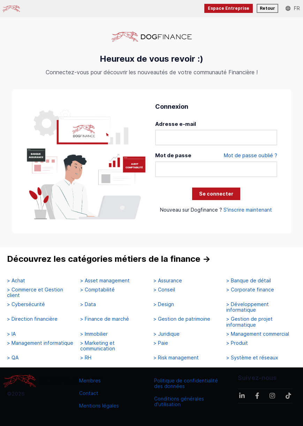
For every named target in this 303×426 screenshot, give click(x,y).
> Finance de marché (104, 319)
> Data (88, 304)
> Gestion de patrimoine (181, 319)
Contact (88, 393)
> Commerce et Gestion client (35, 292)
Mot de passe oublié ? (250, 155)
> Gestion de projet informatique (249, 321)
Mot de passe (173, 155)
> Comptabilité (97, 289)
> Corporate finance (250, 289)
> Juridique (166, 334)
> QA (12, 357)
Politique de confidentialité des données (186, 383)
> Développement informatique (247, 307)
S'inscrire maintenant (248, 210)
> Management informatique (40, 343)
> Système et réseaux (252, 357)
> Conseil (164, 289)
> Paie (160, 343)
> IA (11, 334)
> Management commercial (257, 334)
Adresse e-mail (175, 124)
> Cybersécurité (26, 304)
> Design (163, 304)
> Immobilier (94, 334)
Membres (90, 380)
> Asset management (105, 280)
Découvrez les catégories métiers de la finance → (109, 259)
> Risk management (176, 357)
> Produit (237, 343)
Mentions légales (99, 406)
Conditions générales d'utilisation (179, 401)
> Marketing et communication (97, 345)
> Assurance (167, 280)
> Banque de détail (248, 280)
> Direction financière (32, 319)
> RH (85, 357)
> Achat (16, 280)
